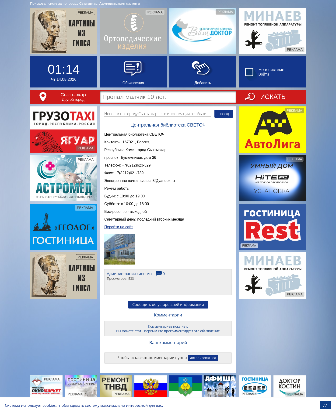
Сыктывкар (73, 94)
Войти (264, 74)
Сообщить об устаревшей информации (168, 313)
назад (223, 113)
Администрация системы (119, 3)
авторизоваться (203, 367)
